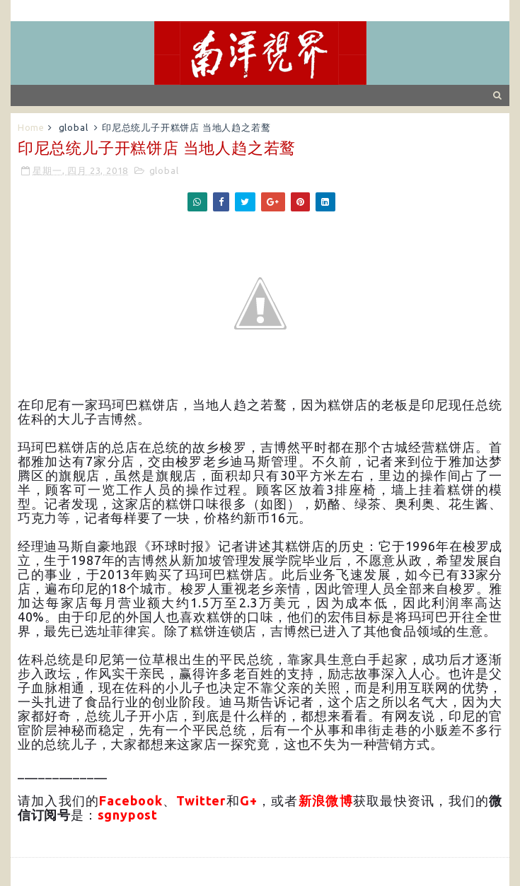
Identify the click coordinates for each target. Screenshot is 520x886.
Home (31, 127)
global (73, 127)
